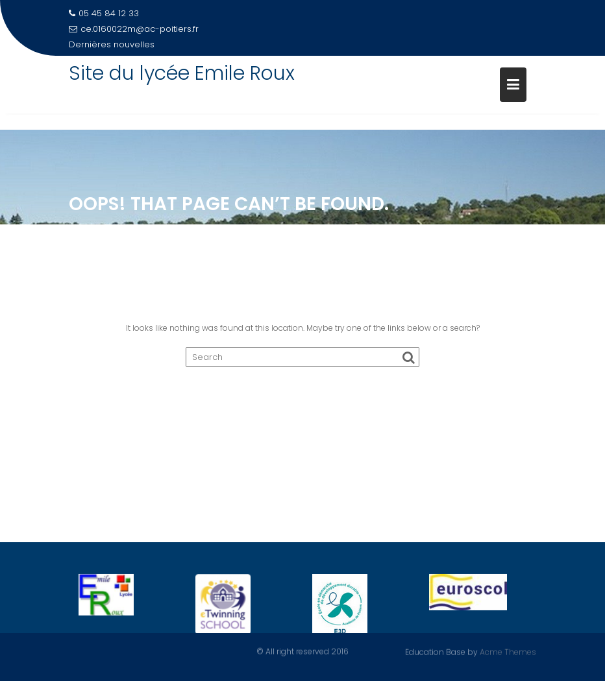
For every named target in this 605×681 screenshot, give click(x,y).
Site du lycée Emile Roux (182, 73)
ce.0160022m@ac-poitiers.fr (134, 29)
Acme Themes (508, 651)
